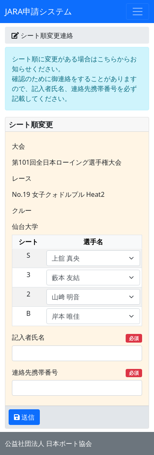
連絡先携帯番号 (77, 372)
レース (22, 178)
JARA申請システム (38, 11)
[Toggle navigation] (137, 11)
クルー (22, 210)
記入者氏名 (77, 337)
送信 (27, 417)
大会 (18, 146)
